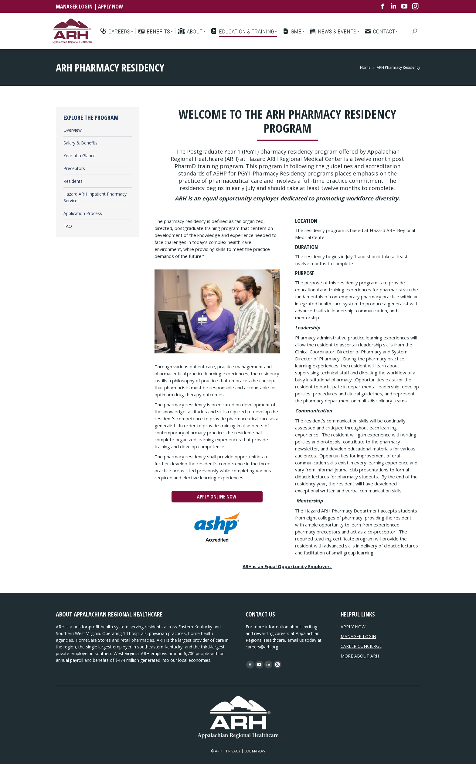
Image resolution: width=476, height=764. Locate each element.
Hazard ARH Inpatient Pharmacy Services (95, 197)
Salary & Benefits (80, 143)
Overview (72, 130)
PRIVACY (233, 751)
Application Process (82, 213)
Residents (73, 181)
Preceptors (74, 168)
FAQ (67, 226)
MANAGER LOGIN (74, 6)
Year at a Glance (79, 155)
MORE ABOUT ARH (360, 656)
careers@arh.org (262, 647)
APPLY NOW (110, 6)
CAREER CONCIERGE (361, 646)
